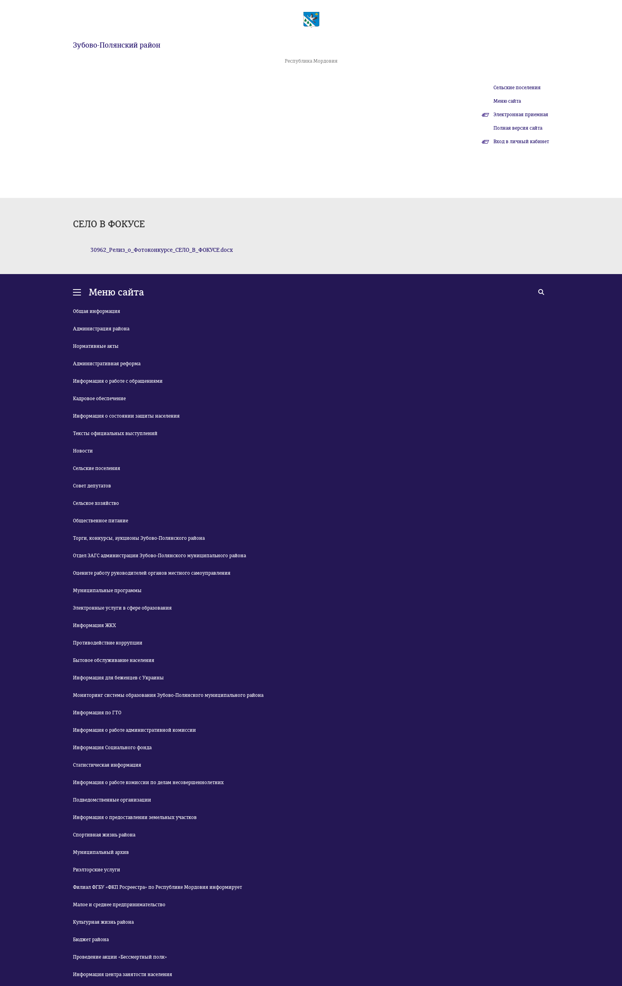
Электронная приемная (520, 114)
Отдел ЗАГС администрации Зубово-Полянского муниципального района (159, 555)
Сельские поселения (517, 87)
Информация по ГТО (97, 713)
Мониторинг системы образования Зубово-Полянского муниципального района (168, 695)
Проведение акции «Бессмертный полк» (120, 957)
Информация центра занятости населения (122, 974)
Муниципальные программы (107, 590)
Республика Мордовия (311, 61)
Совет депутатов (92, 486)
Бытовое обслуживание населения (113, 660)
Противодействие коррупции (107, 643)
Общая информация (96, 311)
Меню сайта (507, 101)
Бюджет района (91, 939)
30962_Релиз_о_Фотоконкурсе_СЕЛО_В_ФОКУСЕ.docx (161, 250)
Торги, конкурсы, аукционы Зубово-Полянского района (139, 538)
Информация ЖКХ (94, 625)
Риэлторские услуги (96, 870)
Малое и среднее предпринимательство (119, 904)
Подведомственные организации (112, 800)
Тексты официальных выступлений (115, 433)
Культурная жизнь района (103, 922)
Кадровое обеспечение (99, 398)
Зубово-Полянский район (116, 45)
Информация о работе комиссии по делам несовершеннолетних (148, 782)
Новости (83, 451)
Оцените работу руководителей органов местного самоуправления (151, 573)
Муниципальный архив (101, 852)
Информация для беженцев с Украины (118, 678)
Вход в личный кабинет (521, 141)
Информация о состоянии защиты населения (126, 416)
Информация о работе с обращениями (118, 381)
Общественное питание (100, 521)
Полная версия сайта (517, 128)
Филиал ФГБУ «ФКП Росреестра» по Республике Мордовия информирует (157, 887)
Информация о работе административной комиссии (134, 730)
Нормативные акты (96, 346)
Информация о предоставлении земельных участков (135, 817)
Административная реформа (106, 363)
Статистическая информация (107, 765)
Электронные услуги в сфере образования (122, 608)
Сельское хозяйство (96, 503)
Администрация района (101, 329)
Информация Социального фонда (112, 747)
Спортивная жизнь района (104, 835)
